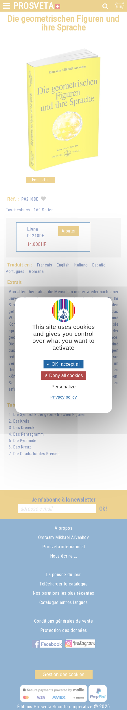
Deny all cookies (63, 375)
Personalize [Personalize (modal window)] (63, 387)
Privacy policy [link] (63, 396)
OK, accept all (63, 364)
